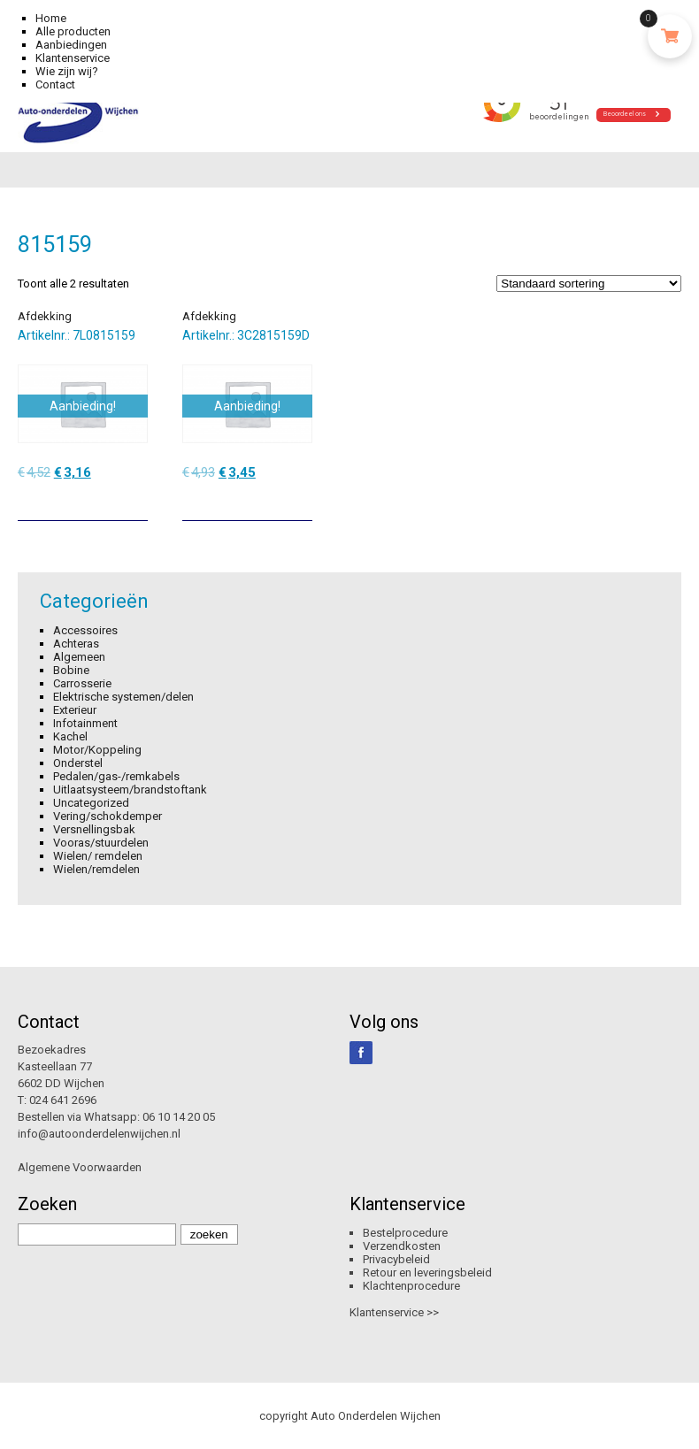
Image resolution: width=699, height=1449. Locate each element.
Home (50, 18)
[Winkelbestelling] (588, 283)
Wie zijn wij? (66, 71)
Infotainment (85, 723)
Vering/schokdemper (107, 816)
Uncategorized (91, 802)
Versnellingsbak (94, 829)
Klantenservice (72, 58)
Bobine (71, 670)
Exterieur (74, 710)
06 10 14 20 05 (178, 1116)
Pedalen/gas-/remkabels (116, 776)
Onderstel (78, 763)
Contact (55, 84)
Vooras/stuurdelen (101, 842)
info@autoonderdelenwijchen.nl (99, 1133)
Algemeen (79, 656)
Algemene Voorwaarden (80, 1167)
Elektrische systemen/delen (123, 696)
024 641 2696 (62, 1100)
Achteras (76, 643)
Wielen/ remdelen (97, 855)
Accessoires (85, 630)
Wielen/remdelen (96, 869)
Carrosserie (82, 683)
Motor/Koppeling (97, 749)
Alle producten (73, 31)
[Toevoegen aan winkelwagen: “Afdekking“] (136, 500)
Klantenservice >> (394, 1312)
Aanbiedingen (71, 44)
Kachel (70, 736)
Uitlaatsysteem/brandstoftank (130, 789)
